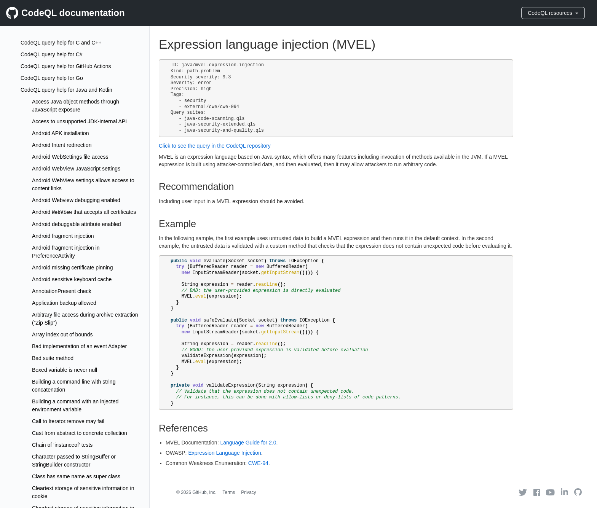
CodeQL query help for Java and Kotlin (66, 90)
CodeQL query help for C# (52, 54)
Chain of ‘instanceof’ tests (62, 445)
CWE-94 (258, 463)
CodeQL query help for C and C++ (61, 43)
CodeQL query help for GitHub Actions (66, 66)
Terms (229, 492)
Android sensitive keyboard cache (72, 279)
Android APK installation (60, 133)
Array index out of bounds (62, 334)
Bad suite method (52, 358)
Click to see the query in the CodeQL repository (215, 146)
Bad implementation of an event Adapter (79, 346)
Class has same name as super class (76, 476)
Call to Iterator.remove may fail (68, 421)
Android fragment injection (63, 236)
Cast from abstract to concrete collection (79, 433)
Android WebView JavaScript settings (76, 169)
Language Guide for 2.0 (248, 443)
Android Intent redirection (61, 145)
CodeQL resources (553, 13)
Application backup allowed (64, 303)
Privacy (248, 492)
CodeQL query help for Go (52, 78)
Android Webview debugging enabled (76, 200)
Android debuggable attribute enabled (76, 224)
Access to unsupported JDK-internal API (79, 121)
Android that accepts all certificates (84, 212)
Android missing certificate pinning (72, 267)
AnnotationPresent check (61, 291)
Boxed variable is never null (64, 370)
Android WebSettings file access (70, 157)
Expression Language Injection (224, 453)
